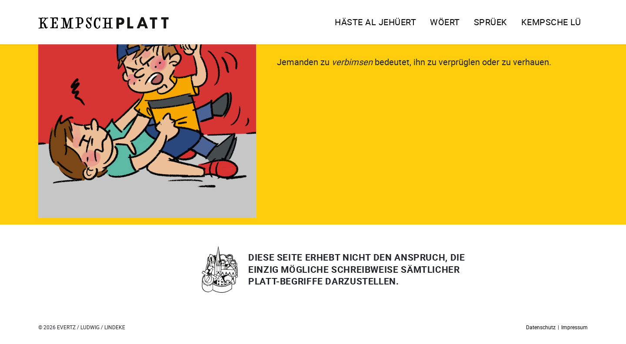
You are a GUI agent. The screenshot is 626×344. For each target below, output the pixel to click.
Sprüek (490, 22)
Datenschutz (541, 327)
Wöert (445, 22)
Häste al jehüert (375, 22)
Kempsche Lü (551, 22)
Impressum (574, 327)
